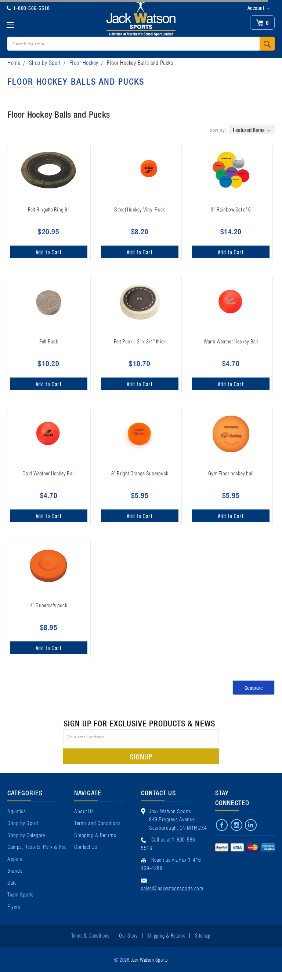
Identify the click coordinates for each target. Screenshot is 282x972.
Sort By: (218, 130)
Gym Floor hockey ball (230, 472)
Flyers (13, 906)
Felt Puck (48, 340)
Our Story (128, 935)
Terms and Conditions (97, 822)
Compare (254, 687)
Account (258, 8)
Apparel (15, 858)
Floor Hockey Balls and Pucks (140, 62)
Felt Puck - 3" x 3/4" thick (140, 340)
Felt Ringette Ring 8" (48, 208)
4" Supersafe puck (48, 604)
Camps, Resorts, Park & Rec (36, 846)
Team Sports (20, 893)
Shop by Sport (45, 62)
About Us (84, 810)
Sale (12, 882)
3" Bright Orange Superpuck (140, 472)
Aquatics (16, 810)
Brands (14, 870)
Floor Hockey (83, 62)
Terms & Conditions (90, 935)
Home (13, 62)
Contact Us (85, 846)
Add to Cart (49, 252)
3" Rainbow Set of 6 (231, 208)
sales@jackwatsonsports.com (172, 887)
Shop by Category (26, 834)
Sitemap (202, 935)
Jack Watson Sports (149, 959)
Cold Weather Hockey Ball (48, 472)
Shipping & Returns (95, 834)
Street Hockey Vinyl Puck (139, 208)
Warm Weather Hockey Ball (231, 340)
